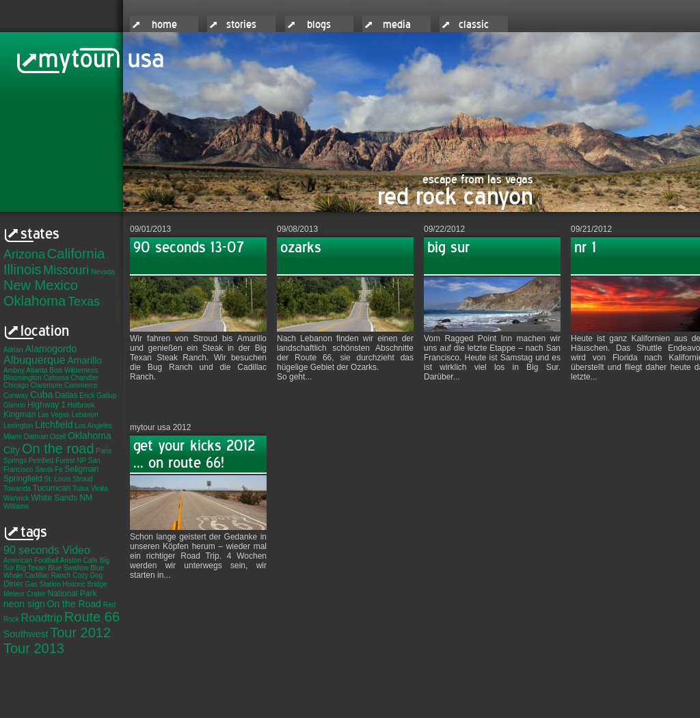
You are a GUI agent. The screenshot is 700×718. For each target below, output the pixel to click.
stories (241, 24)
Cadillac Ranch (47, 575)
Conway (15, 395)
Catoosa (55, 378)
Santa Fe (49, 469)
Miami (12, 436)
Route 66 (92, 616)
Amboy (14, 370)
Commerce (81, 385)
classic (474, 24)
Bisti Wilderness (73, 370)
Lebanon (85, 414)
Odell (58, 436)
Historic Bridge (85, 584)
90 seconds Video (46, 550)
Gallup (106, 395)
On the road (58, 448)
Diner (13, 584)
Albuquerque (34, 360)
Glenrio (14, 405)
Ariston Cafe (79, 560)
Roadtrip (41, 618)
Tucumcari (52, 488)
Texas (84, 301)
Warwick (16, 498)
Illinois (22, 269)
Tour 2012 (80, 632)
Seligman (82, 469)
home (164, 24)
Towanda (17, 488)
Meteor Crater (24, 594)
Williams (16, 506)
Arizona (24, 254)
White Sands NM (61, 498)
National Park (71, 593)
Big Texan (31, 568)
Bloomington (22, 378)
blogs (319, 24)
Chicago (16, 385)
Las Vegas (54, 414)
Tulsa (80, 488)
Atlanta (36, 370)
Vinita (99, 488)
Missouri (66, 270)
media (397, 24)
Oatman (35, 436)
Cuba (41, 394)
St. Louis (57, 479)
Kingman (19, 414)
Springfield (22, 478)
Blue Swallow (68, 568)
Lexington (18, 425)
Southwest (25, 633)
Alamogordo (51, 348)
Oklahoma (34, 300)
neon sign (24, 603)
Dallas (66, 395)
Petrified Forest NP (57, 460)
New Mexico (40, 285)
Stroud (82, 479)
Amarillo (85, 360)
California (76, 253)
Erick (86, 395)
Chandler (84, 378)
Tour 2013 (33, 648)
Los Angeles (93, 425)
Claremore (46, 385)
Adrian (13, 350)
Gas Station (42, 584)
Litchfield (53, 424)
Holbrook (81, 405)
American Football (31, 560)
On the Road (74, 603)
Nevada (102, 272)
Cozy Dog (87, 575)
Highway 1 (46, 405)
